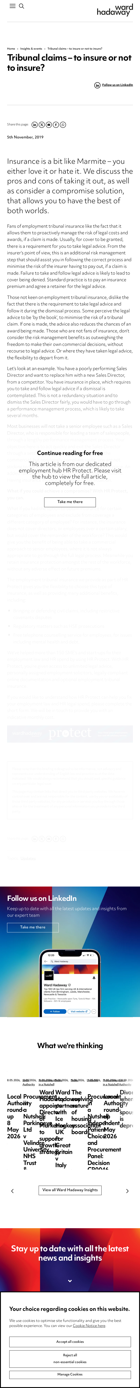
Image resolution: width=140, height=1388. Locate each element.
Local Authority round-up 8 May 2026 (39, 1096)
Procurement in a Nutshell (120, 1081)
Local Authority (32, 1081)
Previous (12, 1191)
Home (11, 49)
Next (127, 1191)
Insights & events (31, 49)
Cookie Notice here (89, 1326)
